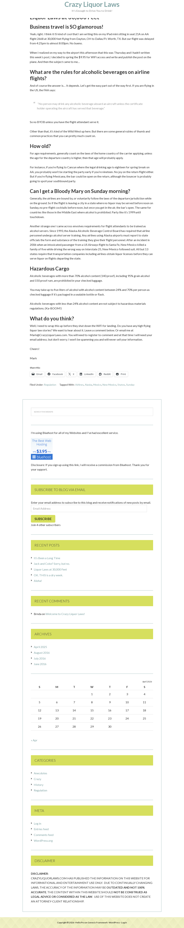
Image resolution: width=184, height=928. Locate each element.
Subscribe (43, 519)
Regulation (50, 384)
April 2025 (40, 647)
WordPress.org (43, 840)
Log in (37, 823)
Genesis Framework (98, 922)
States (121, 384)
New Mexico (109, 384)
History (38, 784)
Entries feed (41, 829)
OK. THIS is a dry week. (48, 575)
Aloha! (38, 580)
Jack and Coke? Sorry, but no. (52, 563)
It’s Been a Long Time (47, 558)
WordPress (114, 922)
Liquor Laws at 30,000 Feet (50, 569)
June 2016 (40, 664)
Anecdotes (40, 773)
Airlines (79, 384)
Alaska (88, 384)
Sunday (130, 384)
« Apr (34, 740)
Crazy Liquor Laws (92, 4)
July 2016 (40, 658)
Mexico (97, 384)
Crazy (37, 779)
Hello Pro (79, 922)
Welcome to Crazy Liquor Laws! (65, 614)
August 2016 (42, 652)
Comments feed (44, 834)
